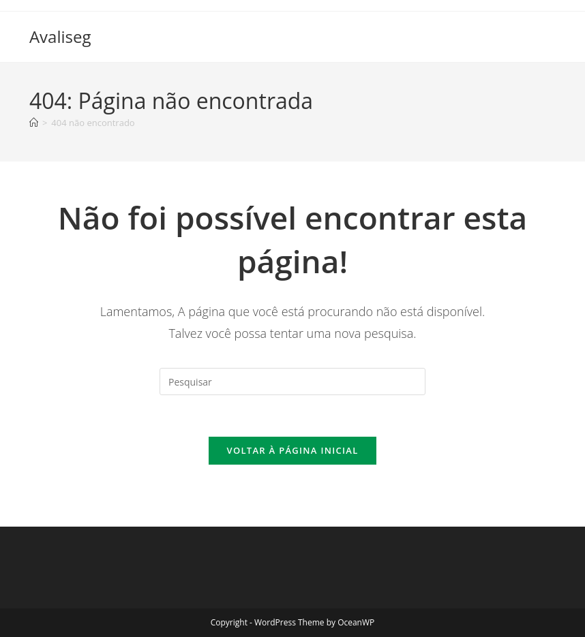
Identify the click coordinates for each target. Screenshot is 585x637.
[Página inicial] (33, 122)
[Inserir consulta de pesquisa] (292, 381)
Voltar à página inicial (292, 450)
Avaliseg (60, 36)
